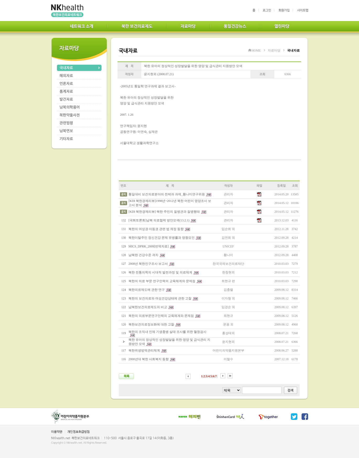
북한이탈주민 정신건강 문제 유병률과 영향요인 (161, 238)
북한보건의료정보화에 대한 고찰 (151, 324)
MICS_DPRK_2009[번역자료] (148, 246)
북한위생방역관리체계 (144, 350)
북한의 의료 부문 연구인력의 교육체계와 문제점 (161, 281)
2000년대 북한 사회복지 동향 (148, 359)
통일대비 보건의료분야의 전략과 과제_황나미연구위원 (166, 194)
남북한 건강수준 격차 (143, 255)
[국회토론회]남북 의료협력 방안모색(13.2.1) (158, 220)
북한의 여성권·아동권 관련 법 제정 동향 (156, 229)
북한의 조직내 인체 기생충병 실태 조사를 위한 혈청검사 (167, 332)
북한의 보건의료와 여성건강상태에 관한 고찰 (159, 298)
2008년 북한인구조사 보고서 (148, 264)
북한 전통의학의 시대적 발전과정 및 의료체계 (160, 272)
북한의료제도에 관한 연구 (146, 290)
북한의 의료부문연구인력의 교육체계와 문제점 (161, 316)
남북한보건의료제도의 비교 (147, 307)
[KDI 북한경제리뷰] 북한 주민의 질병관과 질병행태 (164, 211)
